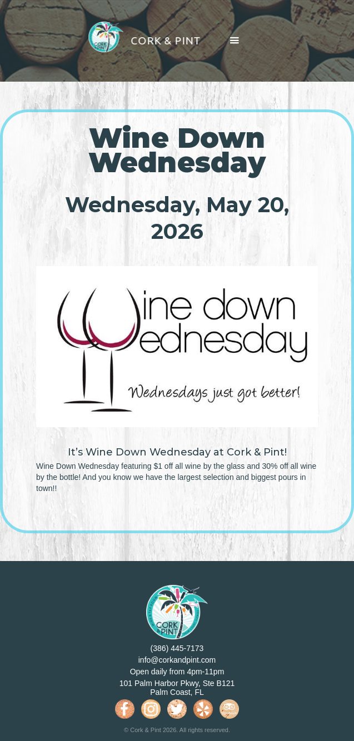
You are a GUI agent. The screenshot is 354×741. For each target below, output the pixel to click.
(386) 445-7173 (177, 648)
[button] (234, 41)
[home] (136, 41)
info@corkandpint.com (177, 659)
